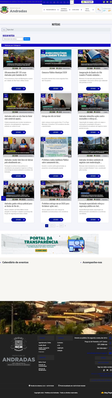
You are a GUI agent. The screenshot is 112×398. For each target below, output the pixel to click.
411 (61, 226)
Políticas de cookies (106, 376)
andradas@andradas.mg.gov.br (97, 353)
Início (4, 30)
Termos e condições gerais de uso (101, 373)
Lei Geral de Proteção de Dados (101, 380)
